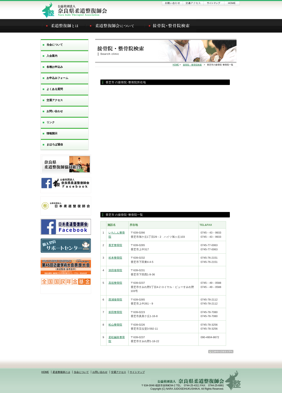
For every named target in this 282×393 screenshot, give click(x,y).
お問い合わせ (172, 3)
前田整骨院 (115, 312)
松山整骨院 (115, 324)
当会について (55, 44)
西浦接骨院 (115, 299)
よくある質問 (55, 89)
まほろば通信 (55, 144)
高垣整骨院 (115, 282)
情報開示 (52, 133)
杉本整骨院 (115, 257)
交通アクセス (193, 3)
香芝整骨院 (115, 245)
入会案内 (52, 55)
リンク (51, 122)
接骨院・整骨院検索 (192, 65)
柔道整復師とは (61, 372)
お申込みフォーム (57, 78)
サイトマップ (213, 3)
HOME (176, 65)
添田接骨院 (115, 270)
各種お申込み (55, 66)
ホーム (232, 3)
